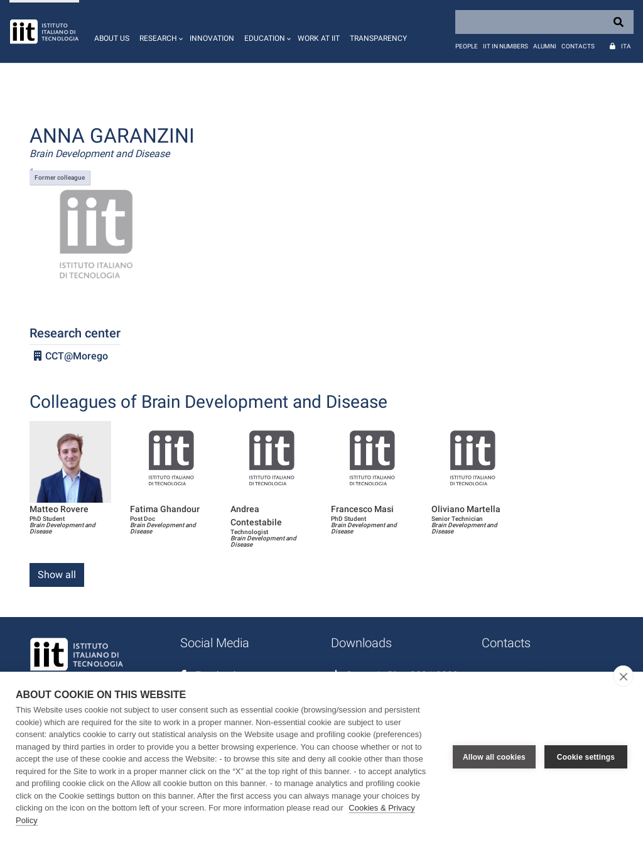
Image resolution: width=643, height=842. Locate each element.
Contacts (578, 46)
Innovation (212, 38)
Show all (57, 575)
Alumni (544, 46)
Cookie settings (586, 757)
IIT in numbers (505, 46)
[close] (623, 676)
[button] (159, 31)
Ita (626, 46)
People (466, 46)
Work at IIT (319, 38)
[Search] (544, 22)
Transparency (378, 38)
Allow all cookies (494, 757)
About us (111, 38)
